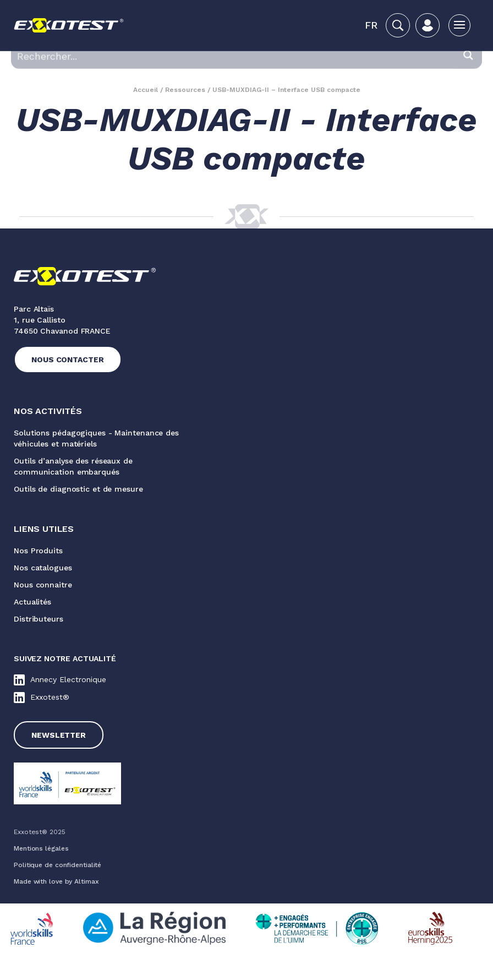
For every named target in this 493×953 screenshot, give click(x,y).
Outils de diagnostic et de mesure (78, 488)
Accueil (145, 90)
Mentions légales (41, 848)
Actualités (32, 601)
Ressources (185, 90)
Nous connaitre (43, 584)
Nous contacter (67, 359)
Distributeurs (38, 618)
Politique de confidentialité (57, 865)
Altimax (86, 881)
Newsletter (58, 735)
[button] (371, 25)
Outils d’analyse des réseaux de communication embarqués (73, 466)
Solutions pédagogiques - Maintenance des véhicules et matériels (96, 438)
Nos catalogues (43, 567)
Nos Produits (38, 550)
